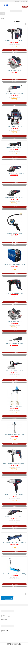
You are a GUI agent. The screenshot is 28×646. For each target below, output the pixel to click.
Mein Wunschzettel (4, 630)
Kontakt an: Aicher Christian (6, 616)
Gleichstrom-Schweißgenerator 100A (14, 264)
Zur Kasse (25, 6)
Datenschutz (3, 614)
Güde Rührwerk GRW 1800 (14, 407)
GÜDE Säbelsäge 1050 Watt (14, 148)
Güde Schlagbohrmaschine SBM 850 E (14, 463)
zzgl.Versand (18, 44)
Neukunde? (17, 1)
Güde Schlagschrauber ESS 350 (14, 495)
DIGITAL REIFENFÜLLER (14, 233)
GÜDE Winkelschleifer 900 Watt (14, 197)
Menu (2, 13)
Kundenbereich (5, 626)
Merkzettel (14, 52)
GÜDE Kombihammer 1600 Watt (14, 41)
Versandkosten (4, 619)
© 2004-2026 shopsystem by (14, 643)
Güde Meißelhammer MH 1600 (14, 343)
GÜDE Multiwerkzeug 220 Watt (14, 94)
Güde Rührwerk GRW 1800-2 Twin (14, 434)
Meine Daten (3, 629)
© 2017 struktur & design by (14, 644)
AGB (2, 618)
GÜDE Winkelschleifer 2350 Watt (14, 173)
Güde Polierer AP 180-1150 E (14, 371)
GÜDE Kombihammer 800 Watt (14, 293)
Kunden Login (24, 1)
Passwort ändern (4, 631)
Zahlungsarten (3, 620)
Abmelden (3, 633)
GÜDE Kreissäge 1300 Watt (14, 70)
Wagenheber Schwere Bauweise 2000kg (14, 574)
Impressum (3, 615)
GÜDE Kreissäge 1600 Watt (14, 321)
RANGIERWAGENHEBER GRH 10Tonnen (14, 542)
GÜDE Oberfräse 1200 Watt (14, 126)
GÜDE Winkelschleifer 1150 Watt (14, 517)
